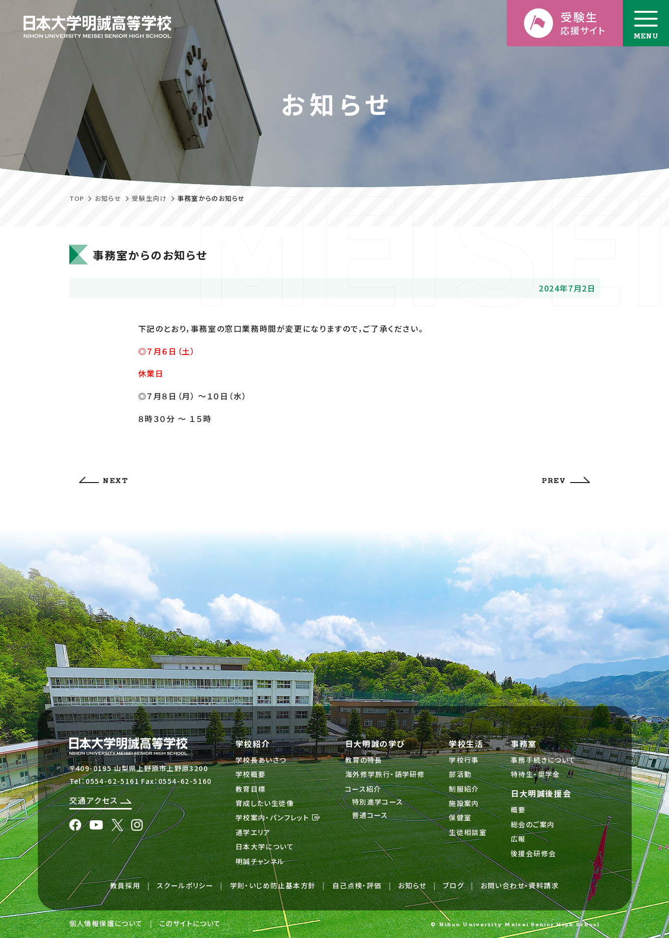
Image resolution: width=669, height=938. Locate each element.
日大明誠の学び (375, 743)
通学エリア (253, 832)
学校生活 (466, 743)
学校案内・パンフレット (278, 817)
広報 (518, 838)
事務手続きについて (543, 760)
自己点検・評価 (357, 885)
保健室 (460, 817)
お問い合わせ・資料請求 (520, 885)
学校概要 (250, 774)
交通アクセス (100, 800)
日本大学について (264, 846)
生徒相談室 (468, 832)
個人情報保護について (106, 923)
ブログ (453, 885)
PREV (565, 481)
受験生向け (149, 198)
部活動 (460, 774)
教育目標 (250, 789)
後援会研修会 (533, 853)
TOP (77, 198)
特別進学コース (378, 802)
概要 (518, 809)
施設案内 (464, 803)
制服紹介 (464, 789)
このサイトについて (190, 923)
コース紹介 (363, 789)
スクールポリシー (185, 885)
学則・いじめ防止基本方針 (273, 885)
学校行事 (464, 760)
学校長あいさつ (261, 760)
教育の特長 (363, 760)
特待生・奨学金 (535, 774)
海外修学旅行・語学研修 (385, 774)
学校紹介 (252, 743)
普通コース (370, 815)
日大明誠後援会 (541, 793)
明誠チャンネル (260, 861)
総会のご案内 (532, 824)
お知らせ (108, 198)
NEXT (103, 481)
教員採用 (125, 885)
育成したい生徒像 (264, 803)
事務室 (524, 743)
